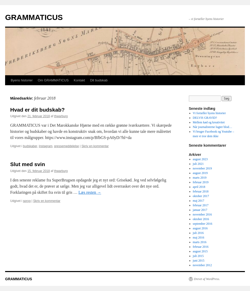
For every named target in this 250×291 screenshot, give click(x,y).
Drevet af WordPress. (207, 279)
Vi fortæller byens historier (209, 113)
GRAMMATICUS (34, 17)
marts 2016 (200, 242)
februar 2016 (201, 247)
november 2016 (202, 214)
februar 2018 (201, 191)
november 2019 (202, 168)
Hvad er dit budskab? (37, 110)
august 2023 (200, 159)
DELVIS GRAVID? (205, 118)
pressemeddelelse (66, 146)
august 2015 (200, 251)
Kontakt (79, 80)
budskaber (30, 146)
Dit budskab (99, 80)
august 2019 (200, 173)
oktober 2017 (201, 196)
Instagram (45, 146)
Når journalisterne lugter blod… (212, 127)
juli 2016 (198, 233)
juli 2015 (198, 256)
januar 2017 (200, 210)
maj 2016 (198, 237)
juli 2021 (198, 164)
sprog (27, 201)
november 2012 (202, 265)
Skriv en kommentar (95, 146)
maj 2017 (198, 200)
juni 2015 (199, 260)
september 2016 (202, 223)
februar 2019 (201, 182)
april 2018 (199, 187)
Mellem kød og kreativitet (209, 122)
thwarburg (61, 116)
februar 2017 (201, 205)
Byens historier (22, 80)
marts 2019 (200, 177)
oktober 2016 (201, 219)
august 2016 (200, 228)
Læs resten (90, 192)
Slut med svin (27, 164)
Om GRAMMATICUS (53, 80)
